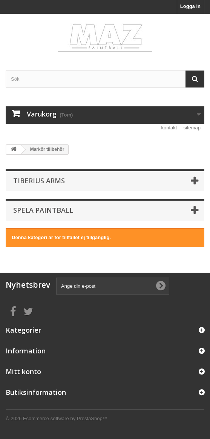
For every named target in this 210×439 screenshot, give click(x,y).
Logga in (190, 6)
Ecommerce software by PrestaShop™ (65, 418)
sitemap (192, 127)
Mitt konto (23, 371)
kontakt (169, 127)
